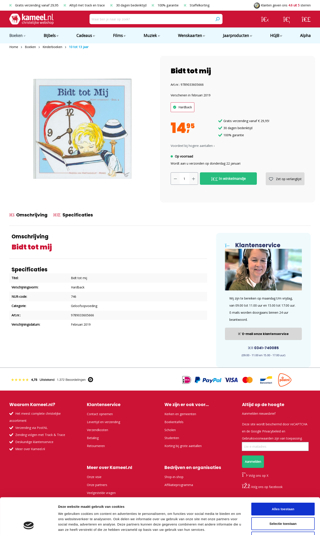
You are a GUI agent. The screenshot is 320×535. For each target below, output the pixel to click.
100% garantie (166, 5)
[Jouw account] (265, 19)
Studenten (171, 438)
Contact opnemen (100, 414)
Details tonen (239, 526)
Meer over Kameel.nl (30, 449)
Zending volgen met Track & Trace (40, 435)
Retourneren (96, 446)
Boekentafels (173, 422)
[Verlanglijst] (287, 19)
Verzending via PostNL (31, 428)
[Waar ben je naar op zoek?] (151, 19)
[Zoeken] (217, 19)
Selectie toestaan (283, 491)
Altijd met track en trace (85, 5)
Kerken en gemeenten (180, 414)
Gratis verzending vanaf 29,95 (34, 5)
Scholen (170, 430)
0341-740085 (263, 347)
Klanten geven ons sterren (282, 5)
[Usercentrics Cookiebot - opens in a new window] (28, 526)
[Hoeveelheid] (184, 178)
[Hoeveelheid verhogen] (193, 178)
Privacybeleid (271, 431)
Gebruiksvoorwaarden (257, 438)
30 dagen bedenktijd (128, 5)
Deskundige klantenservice (34, 442)
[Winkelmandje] (306, 19)
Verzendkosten (97, 430)
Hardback (185, 107)
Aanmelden (253, 461)
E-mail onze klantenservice (263, 334)
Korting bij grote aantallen (183, 446)
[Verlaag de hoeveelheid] (175, 178)
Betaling (93, 438)
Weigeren (282, 506)
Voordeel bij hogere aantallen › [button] (193, 146)
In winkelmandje (228, 178)
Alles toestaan (283, 477)
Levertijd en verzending (103, 422)
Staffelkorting (197, 5)
